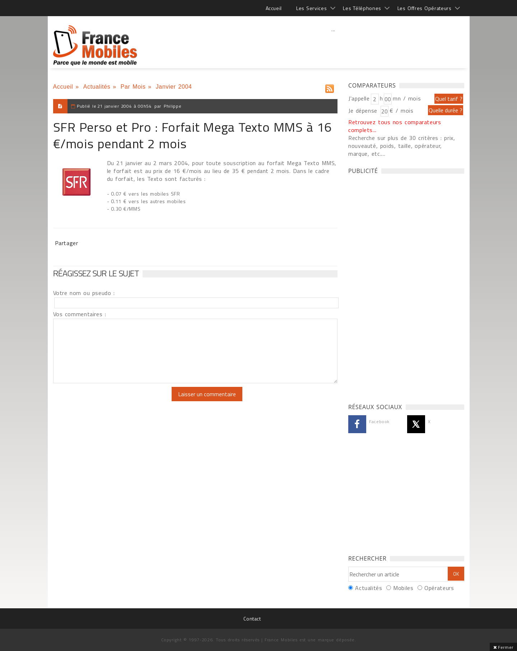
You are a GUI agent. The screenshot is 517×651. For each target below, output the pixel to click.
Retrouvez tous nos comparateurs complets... (394, 126)
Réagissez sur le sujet (96, 273)
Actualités (97, 87)
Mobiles (403, 588)
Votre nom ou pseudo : (84, 293)
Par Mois (133, 87)
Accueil (274, 8)
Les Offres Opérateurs (424, 8)
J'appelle (359, 98)
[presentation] (113, 401)
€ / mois (401, 110)
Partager (66, 243)
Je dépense (363, 110)
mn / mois (407, 98)
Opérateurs (439, 588)
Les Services (311, 8)
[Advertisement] (333, 45)
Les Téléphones (362, 8)
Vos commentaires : (79, 314)
